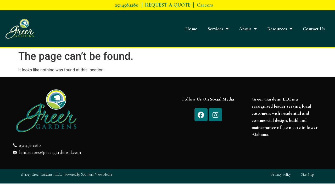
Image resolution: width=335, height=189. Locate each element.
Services (218, 29)
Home (191, 29)
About (248, 29)
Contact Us (314, 29)
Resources (279, 29)
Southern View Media (96, 174)
